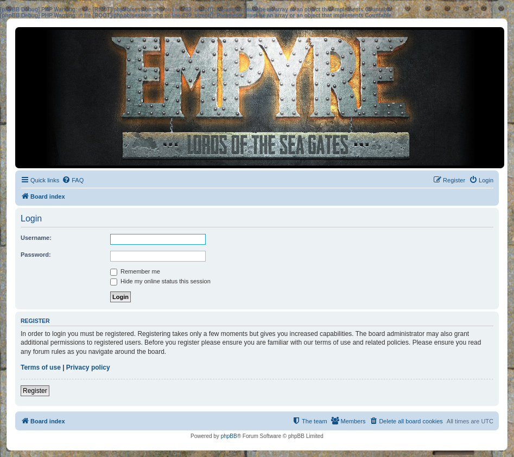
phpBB (229, 436)
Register (35, 391)
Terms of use (41, 367)
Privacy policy (88, 367)
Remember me (135, 271)
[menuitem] (73, 180)
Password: (36, 254)
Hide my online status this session (160, 281)
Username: (36, 237)
